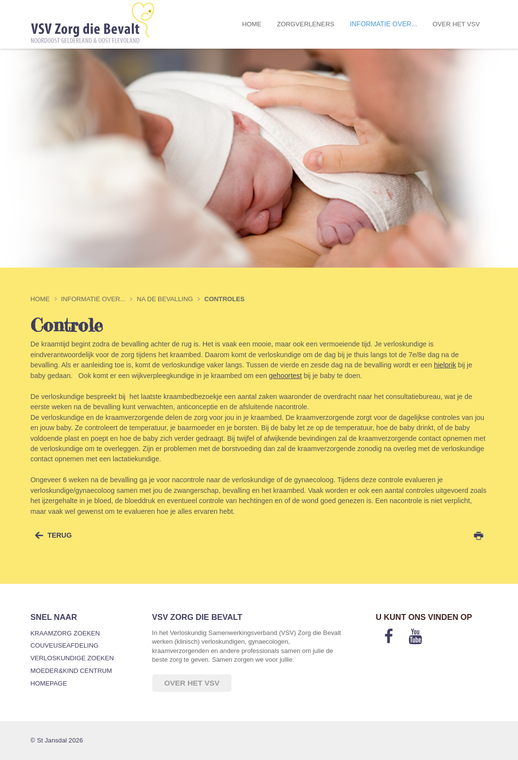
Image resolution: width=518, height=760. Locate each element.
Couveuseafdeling (65, 645)
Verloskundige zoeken (72, 658)
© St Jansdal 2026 (57, 740)
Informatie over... (383, 24)
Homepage (49, 683)
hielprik (445, 365)
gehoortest (285, 376)
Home (252, 24)
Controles (224, 299)
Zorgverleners (305, 24)
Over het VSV (456, 24)
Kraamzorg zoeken (65, 633)
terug (60, 535)
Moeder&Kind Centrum (71, 670)
